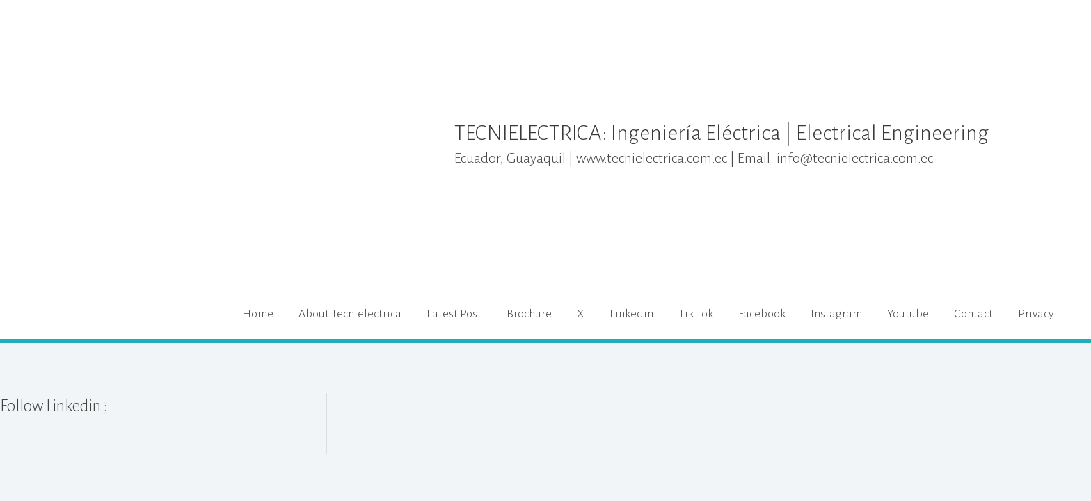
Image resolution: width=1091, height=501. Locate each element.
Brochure (529, 314)
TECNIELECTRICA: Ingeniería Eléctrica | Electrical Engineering (739, 132)
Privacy (1036, 314)
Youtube (908, 314)
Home (257, 314)
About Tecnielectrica (349, 314)
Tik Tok (695, 314)
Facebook (762, 314)
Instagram (836, 314)
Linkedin (631, 314)
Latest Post (454, 314)
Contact (973, 314)
